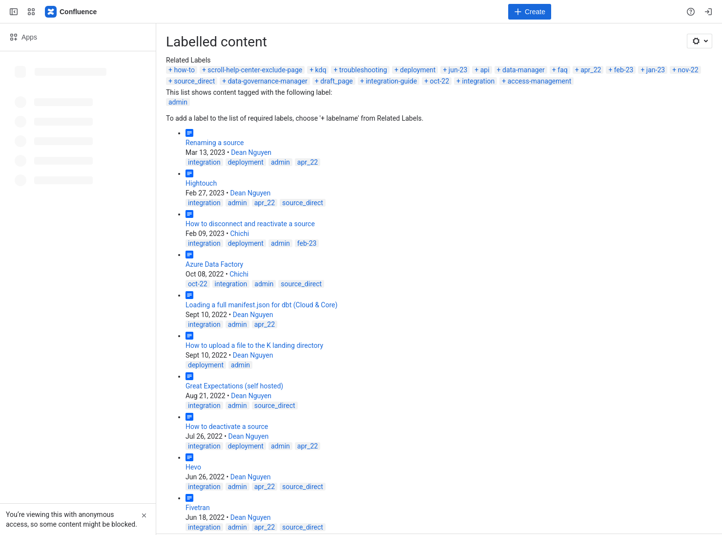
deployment (417, 70)
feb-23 (624, 70)
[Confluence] (71, 12)
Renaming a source (215, 143)
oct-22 (440, 81)
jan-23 (655, 70)
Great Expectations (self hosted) (234, 386)
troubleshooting (363, 70)
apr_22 (590, 70)
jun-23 (458, 70)
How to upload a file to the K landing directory (254, 345)
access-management (540, 81)
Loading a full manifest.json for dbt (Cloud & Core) (261, 305)
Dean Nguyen (251, 152)
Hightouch (201, 183)
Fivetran (198, 508)
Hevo (193, 467)
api (485, 70)
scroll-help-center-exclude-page (254, 70)
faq (562, 70)
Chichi (239, 233)
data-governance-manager (268, 81)
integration (478, 81)
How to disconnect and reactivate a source (250, 224)
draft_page (336, 81)
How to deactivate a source (227, 426)
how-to (184, 70)
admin (177, 102)
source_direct (194, 81)
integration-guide (391, 81)
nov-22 (688, 70)
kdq (321, 70)
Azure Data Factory (214, 264)
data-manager (523, 70)
